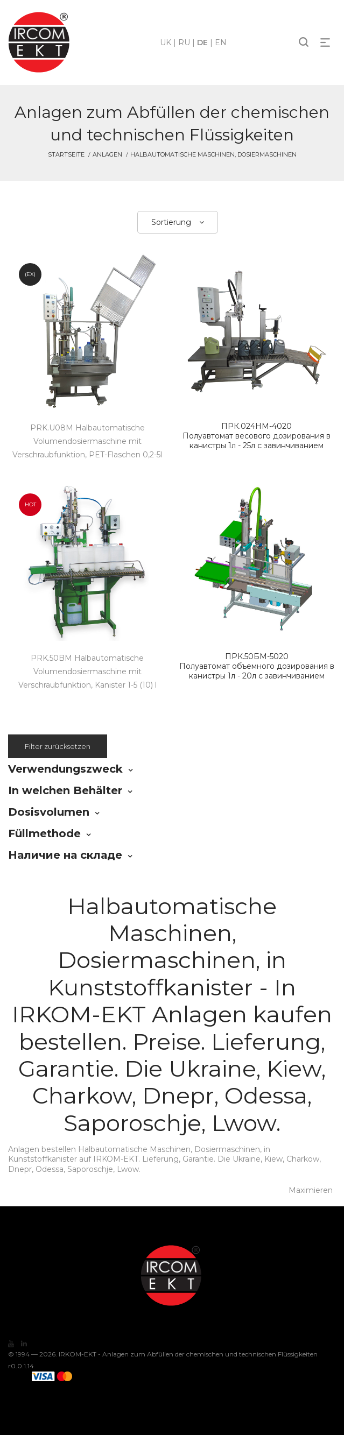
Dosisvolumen (48, 812)
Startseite (66, 154)
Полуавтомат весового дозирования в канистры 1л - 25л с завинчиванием (257, 435)
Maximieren (311, 1190)
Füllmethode (44, 833)
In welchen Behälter (65, 790)
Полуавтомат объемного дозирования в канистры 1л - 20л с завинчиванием (257, 666)
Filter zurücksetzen (57, 746)
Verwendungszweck (65, 769)
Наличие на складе (65, 855)
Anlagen (107, 154)
